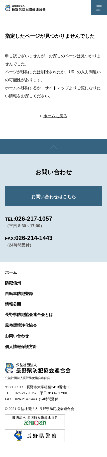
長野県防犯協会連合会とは (29, 314)
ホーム (11, 272)
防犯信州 (13, 283)
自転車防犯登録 (19, 294)
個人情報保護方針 (21, 346)
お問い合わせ (17, 336)
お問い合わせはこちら (53, 196)
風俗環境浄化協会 (21, 325)
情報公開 (13, 304)
